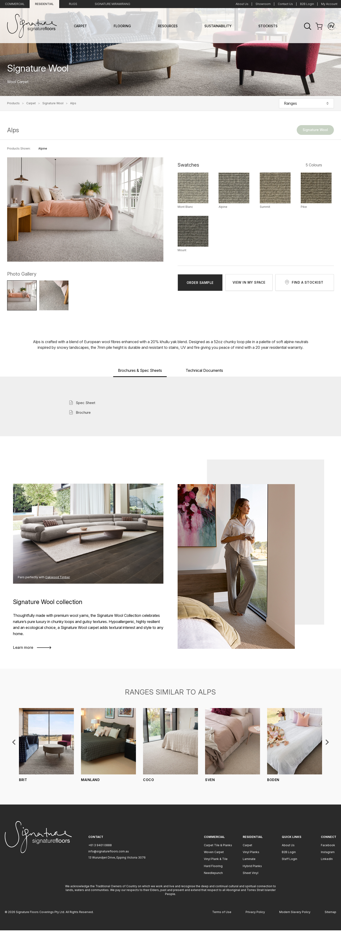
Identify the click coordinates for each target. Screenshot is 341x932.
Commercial (15, 4)
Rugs (73, 4)
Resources (168, 26)
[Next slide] (327, 744)
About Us (242, 4)
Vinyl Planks (251, 853)
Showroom (263, 4)
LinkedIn (327, 860)
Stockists (268, 26)
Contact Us (285, 4)
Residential (44, 4)
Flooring (122, 26)
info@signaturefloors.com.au (108, 853)
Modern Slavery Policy (294, 913)
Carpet (80, 26)
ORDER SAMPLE (200, 283)
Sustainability (218, 26)
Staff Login (289, 860)
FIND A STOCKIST (307, 282)
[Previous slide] (14, 744)
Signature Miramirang (112, 4)
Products (13, 103)
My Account (329, 4)
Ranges (306, 103)
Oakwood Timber (54, 577)
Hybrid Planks (252, 867)
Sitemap (330, 913)
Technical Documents (204, 370)
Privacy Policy (255, 913)
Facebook (328, 846)
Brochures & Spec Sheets (140, 370)
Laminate (249, 860)
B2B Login (307, 4)
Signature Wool (52, 103)
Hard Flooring (213, 867)
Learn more (31, 648)
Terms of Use (221, 913)
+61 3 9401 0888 (100, 846)
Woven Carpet (214, 853)
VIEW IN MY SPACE (249, 282)
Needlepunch (213, 874)
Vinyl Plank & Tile (216, 860)
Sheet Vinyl (250, 874)
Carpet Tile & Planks (218, 846)
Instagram (328, 853)
